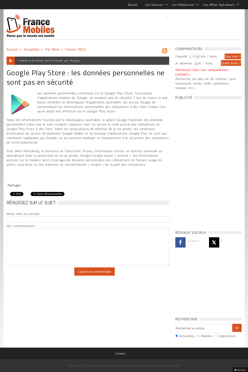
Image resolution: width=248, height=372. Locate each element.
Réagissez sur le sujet (31, 202)
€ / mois (205, 63)
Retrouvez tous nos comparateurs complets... (201, 72)
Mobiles (206, 335)
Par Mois (52, 49)
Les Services (154, 4)
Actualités (31, 49)
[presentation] (41, 275)
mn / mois (209, 56)
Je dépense (184, 63)
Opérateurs (227, 335)
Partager (14, 185)
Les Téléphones (183, 4)
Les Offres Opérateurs (218, 4)
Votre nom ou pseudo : (24, 213)
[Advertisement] (167, 25)
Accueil (132, 4)
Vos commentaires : (22, 226)
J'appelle (181, 56)
